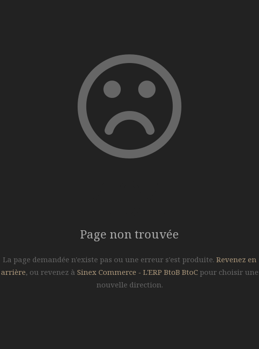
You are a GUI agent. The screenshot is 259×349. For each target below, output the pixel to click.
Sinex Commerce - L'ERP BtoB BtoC (137, 272)
